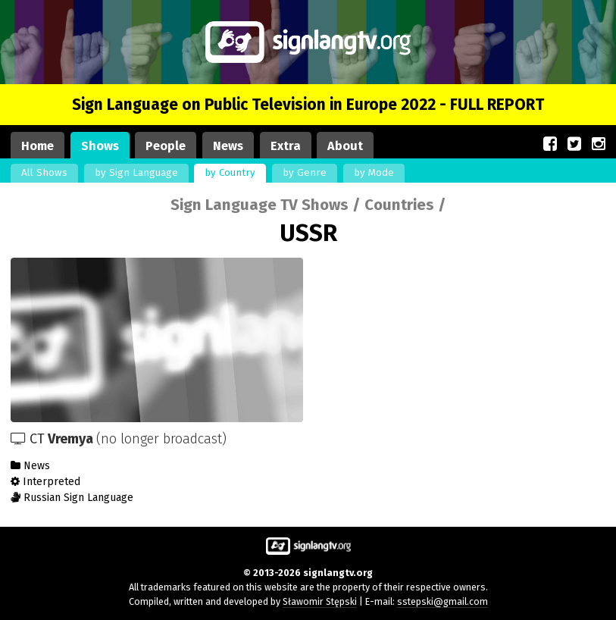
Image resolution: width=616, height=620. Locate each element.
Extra (285, 146)
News (228, 146)
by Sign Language (136, 173)
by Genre (305, 173)
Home (37, 146)
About (345, 146)
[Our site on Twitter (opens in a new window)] (574, 144)
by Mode (374, 173)
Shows (100, 146)
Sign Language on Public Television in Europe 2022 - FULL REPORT (308, 104)
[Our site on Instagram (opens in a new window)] (598, 144)
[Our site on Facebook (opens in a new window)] (550, 144)
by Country (230, 173)
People (165, 146)
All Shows (44, 173)
